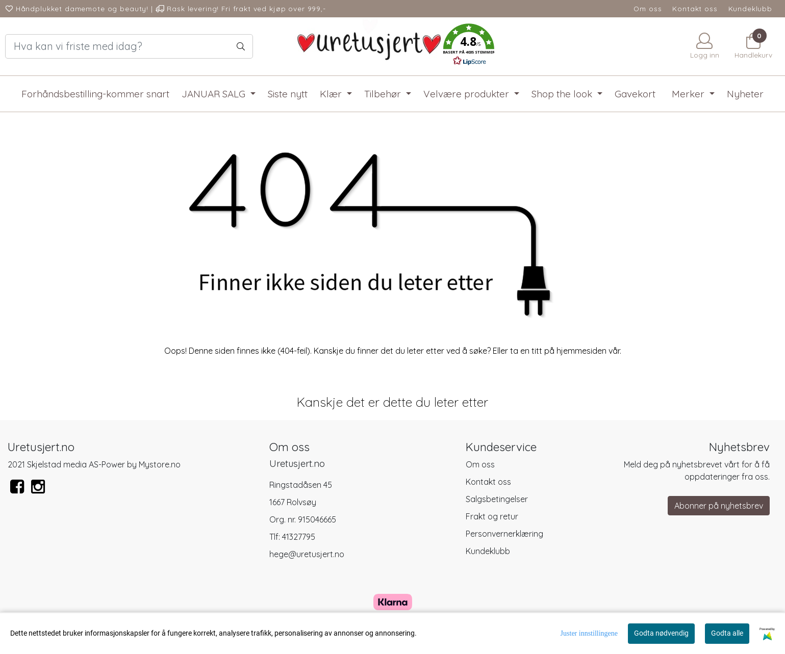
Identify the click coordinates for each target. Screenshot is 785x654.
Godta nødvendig (661, 633)
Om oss (648, 8)
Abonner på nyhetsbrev (718, 506)
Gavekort (635, 94)
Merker (689, 94)
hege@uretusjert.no (306, 554)
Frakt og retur (492, 516)
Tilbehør (383, 94)
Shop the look (563, 94)
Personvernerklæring (504, 534)
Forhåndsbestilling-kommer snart (95, 94)
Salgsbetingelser (497, 499)
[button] (468, 46)
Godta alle (727, 633)
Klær (332, 94)
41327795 (298, 537)
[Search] (129, 46)
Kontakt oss (694, 8)
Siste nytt (288, 94)
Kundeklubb (750, 8)
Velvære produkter (467, 94)
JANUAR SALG (215, 94)
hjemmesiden (581, 351)
